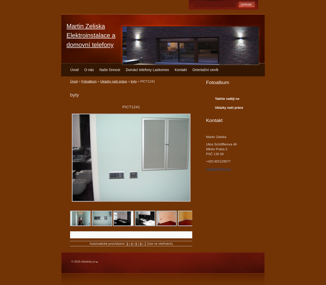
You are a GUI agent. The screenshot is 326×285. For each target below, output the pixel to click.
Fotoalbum (89, 81)
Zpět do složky (134, 235)
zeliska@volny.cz (218, 169)
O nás (89, 70)
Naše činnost (109, 70)
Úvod (74, 70)
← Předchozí (81, 235)
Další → (185, 235)
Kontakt (181, 70)
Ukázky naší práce (113, 81)
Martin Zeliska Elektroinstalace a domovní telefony (90, 35)
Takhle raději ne (227, 99)
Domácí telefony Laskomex (147, 70)
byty (134, 81)
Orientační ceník (205, 70)
